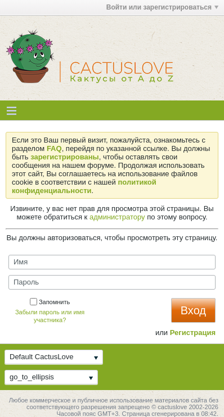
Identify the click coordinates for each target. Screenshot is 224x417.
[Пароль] (112, 282)
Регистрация (193, 332)
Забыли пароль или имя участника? (49, 316)
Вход (193, 310)
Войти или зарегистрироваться (162, 7)
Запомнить (50, 302)
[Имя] (112, 262)
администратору (117, 217)
